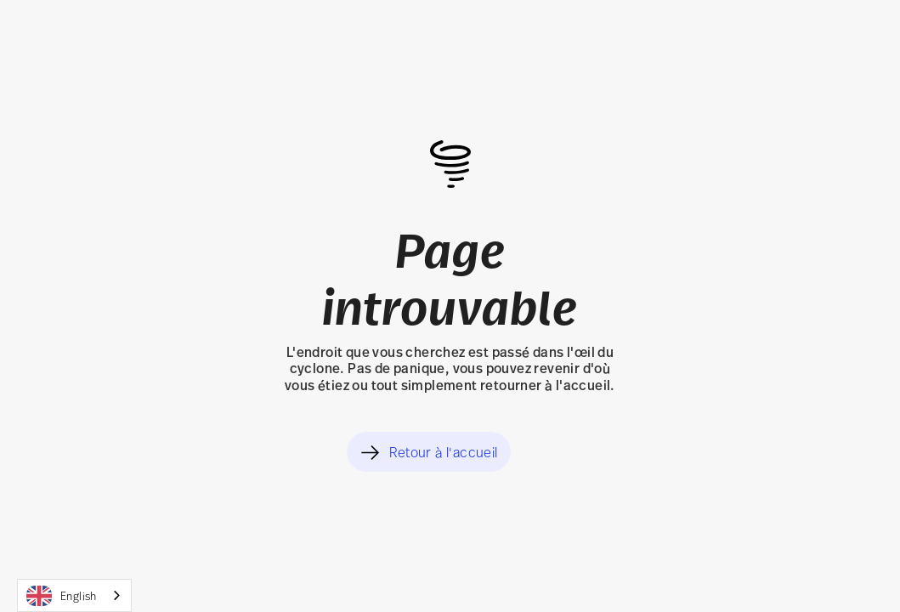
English (61, 596)
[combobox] (74, 595)
